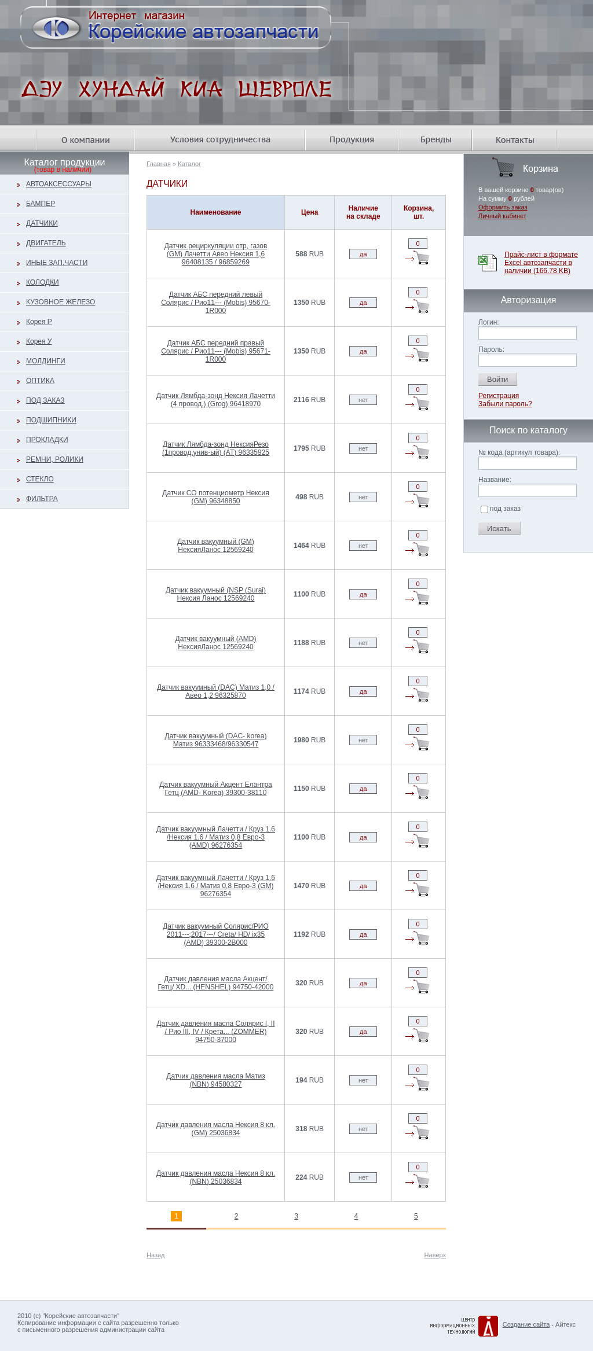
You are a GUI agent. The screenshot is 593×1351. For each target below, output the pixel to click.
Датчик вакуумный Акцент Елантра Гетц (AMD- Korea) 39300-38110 (215, 789)
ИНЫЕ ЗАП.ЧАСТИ (56, 263)
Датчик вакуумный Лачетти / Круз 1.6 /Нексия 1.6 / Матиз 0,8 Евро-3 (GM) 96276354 (215, 886)
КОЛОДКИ (42, 282)
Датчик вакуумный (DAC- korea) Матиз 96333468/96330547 (216, 740)
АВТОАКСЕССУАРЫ (58, 184)
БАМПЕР (40, 204)
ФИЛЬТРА (42, 499)
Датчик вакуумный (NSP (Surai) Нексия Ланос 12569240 (216, 594)
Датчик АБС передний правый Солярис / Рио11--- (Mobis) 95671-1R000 (215, 351)
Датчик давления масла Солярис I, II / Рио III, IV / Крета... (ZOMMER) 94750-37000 (215, 1031)
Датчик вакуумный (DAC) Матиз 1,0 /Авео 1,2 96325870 (215, 691)
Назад (156, 1254)
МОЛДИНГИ (45, 361)
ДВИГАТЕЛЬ (46, 243)
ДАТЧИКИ (42, 223)
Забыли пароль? (505, 404)
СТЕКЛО (40, 479)
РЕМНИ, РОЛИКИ (54, 459)
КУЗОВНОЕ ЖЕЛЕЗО (60, 302)
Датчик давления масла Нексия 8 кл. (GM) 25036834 (215, 1129)
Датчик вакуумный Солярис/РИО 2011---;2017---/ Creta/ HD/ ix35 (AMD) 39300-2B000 (216, 934)
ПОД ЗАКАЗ (45, 400)
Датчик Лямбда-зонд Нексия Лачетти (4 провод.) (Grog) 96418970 (215, 400)
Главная (159, 163)
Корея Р (39, 322)
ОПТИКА (40, 381)
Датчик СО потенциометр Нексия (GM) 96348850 (215, 497)
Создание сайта (526, 1324)
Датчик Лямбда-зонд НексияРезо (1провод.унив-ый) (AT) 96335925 (215, 448)
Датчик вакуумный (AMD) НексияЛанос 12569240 (216, 643)
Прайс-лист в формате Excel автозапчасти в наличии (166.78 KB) (541, 263)
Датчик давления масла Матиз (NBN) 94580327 (215, 1080)
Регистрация (498, 396)
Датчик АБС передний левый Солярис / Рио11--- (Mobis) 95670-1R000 (215, 302)
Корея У (39, 341)
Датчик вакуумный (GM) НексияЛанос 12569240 (215, 546)
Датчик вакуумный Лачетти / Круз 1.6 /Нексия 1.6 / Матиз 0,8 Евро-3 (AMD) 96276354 (215, 837)
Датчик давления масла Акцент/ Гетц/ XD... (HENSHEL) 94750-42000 (216, 983)
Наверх (435, 1254)
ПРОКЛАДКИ (47, 440)
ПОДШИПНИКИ (51, 420)
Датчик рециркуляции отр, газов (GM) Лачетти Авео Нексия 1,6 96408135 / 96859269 (216, 254)
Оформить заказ (503, 207)
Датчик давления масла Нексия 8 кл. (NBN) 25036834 (215, 1177)
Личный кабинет (502, 215)
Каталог (189, 163)
